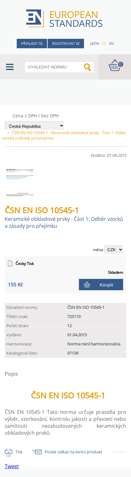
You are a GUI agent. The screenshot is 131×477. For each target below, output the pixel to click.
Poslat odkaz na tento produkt (73, 452)
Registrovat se (66, 43)
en (111, 43)
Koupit (106, 284)
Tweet (12, 466)
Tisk (19, 452)
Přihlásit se (32, 43)
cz (104, 43)
